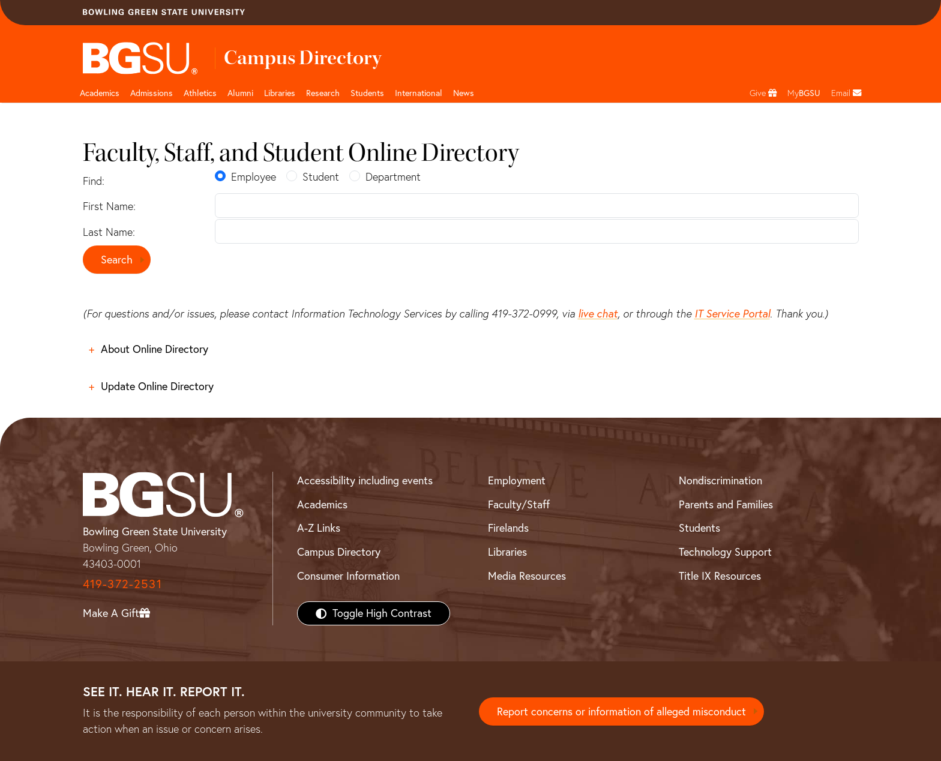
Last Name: (109, 232)
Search (117, 259)
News (463, 93)
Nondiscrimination (720, 480)
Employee (253, 177)
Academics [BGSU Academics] (322, 504)
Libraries (279, 93)
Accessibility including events (365, 480)
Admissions (151, 93)
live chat (598, 313)
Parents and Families (726, 504)
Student (320, 177)
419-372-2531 (122, 583)
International (418, 93)
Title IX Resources (720, 576)
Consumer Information (348, 576)
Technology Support (725, 552)
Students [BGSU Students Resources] (699, 528)
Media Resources (527, 576)
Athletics (200, 93)
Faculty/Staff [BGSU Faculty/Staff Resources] (519, 504)
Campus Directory (338, 552)
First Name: (109, 206)
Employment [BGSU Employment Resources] (517, 480)
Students (367, 93)
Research (323, 93)
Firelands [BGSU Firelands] (508, 528)
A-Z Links (318, 528)
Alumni (240, 93)
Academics (99, 93)
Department (393, 177)
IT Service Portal (732, 313)
